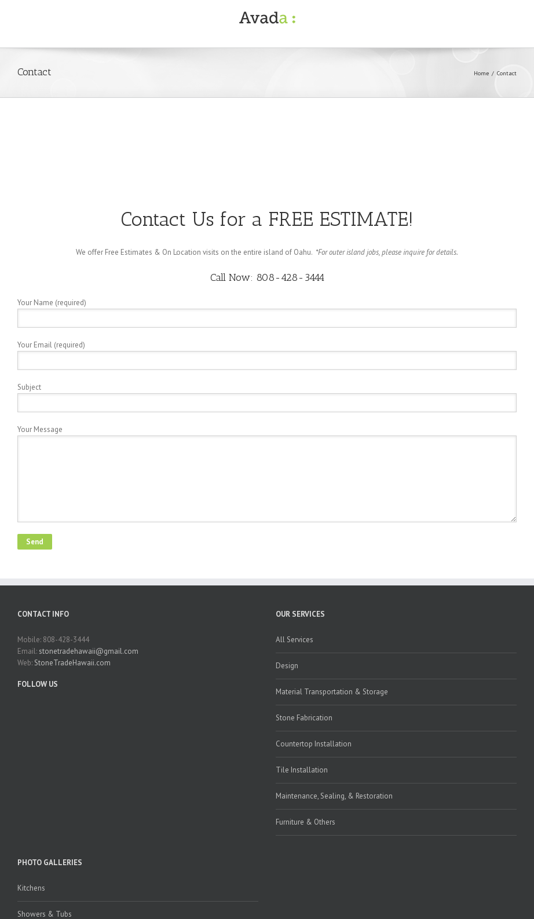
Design (287, 666)
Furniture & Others (305, 822)
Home (481, 73)
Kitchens (31, 888)
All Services (294, 640)
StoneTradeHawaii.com (72, 663)
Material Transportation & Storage (332, 692)
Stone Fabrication (304, 718)
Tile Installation (302, 770)
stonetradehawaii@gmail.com (88, 651)
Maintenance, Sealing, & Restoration (334, 796)
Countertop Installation (314, 744)
